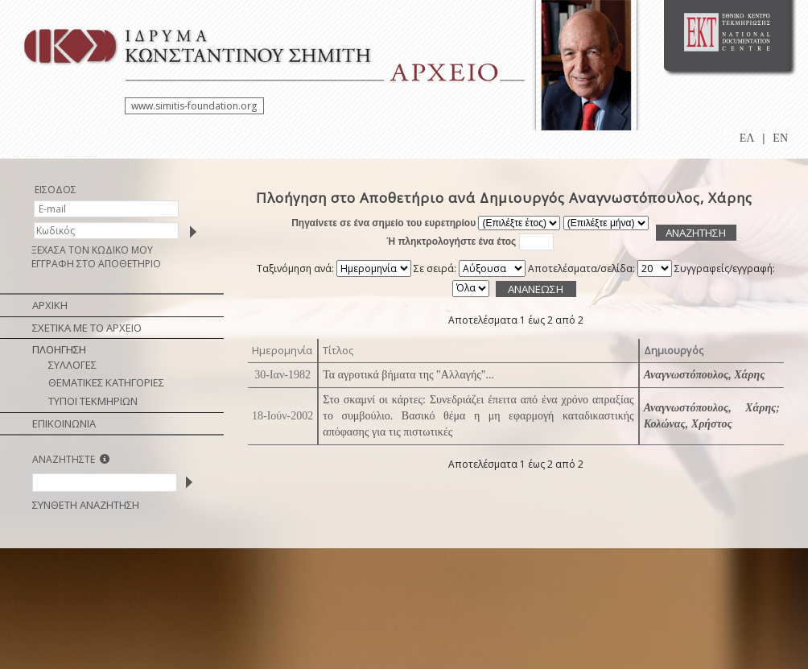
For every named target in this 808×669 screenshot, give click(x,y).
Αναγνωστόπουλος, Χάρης (704, 375)
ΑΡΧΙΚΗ (50, 305)
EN (780, 138)
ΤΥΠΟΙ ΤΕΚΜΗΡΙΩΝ (93, 401)
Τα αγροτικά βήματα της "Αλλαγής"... (408, 375)
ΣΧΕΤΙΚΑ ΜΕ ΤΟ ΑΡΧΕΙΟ (87, 327)
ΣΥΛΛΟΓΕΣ (72, 364)
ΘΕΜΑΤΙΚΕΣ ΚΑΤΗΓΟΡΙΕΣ (106, 382)
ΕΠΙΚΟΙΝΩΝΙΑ (64, 423)
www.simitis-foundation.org (194, 106)
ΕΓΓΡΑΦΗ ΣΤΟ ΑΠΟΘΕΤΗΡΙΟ (96, 263)
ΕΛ (747, 138)
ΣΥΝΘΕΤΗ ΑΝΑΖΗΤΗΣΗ (85, 505)
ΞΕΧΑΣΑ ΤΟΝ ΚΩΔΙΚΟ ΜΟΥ (92, 250)
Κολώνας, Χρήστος (688, 424)
